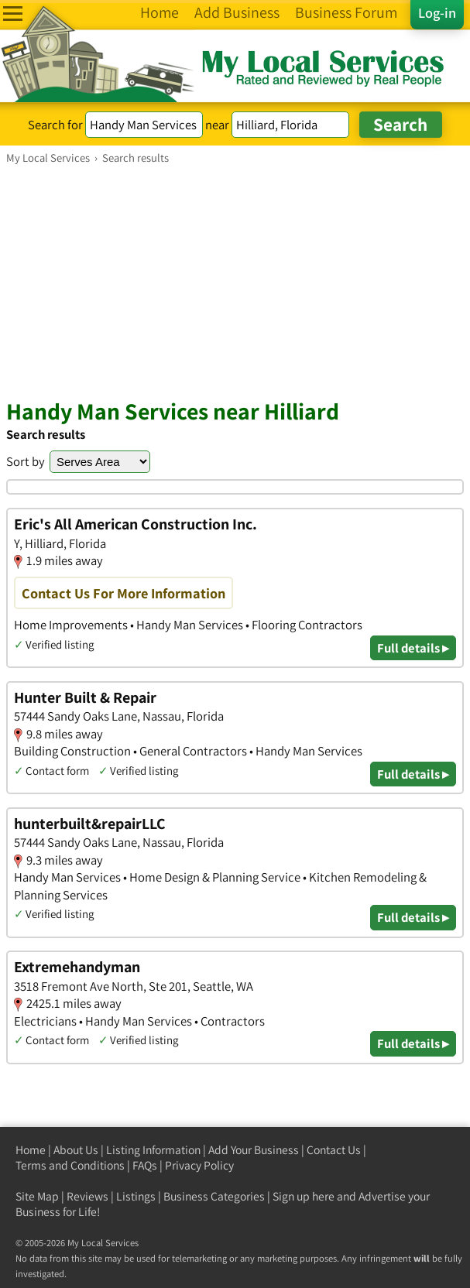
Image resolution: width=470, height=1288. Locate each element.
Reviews (87, 1196)
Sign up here (303, 1196)
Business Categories (214, 1196)
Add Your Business (253, 1149)
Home (30, 1149)
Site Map (37, 1196)
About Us (75, 1149)
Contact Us (334, 1149)
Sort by (25, 461)
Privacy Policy (199, 1165)
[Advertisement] (235, 281)
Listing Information (153, 1149)
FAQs (144, 1165)
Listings (136, 1196)
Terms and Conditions (70, 1165)
